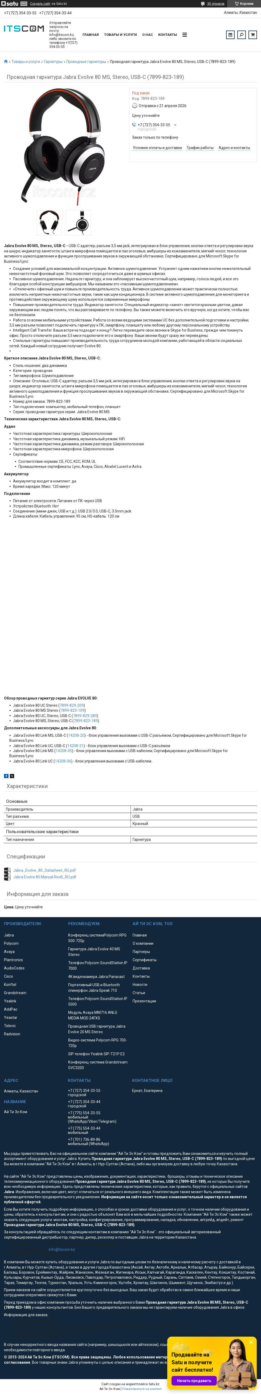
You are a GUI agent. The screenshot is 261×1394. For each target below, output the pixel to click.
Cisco (8, 976)
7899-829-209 (72, 705)
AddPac (10, 1009)
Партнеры (141, 952)
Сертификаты (145, 960)
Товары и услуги (120, 35)
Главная (91, 35)
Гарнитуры (53, 62)
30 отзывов (216, 4)
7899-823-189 (86, 721)
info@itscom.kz (62, 1249)
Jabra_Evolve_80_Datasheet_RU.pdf (44, 870)
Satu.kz (154, 1384)
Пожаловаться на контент (142, 1389)
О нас (147, 35)
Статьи (139, 993)
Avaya (9, 952)
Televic (10, 1026)
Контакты (167, 35)
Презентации (144, 1001)
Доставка (141, 968)
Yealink (10, 1001)
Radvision (12, 1034)
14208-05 (64, 751)
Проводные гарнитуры (86, 62)
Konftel (10, 984)
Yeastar (10, 1017)
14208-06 (63, 761)
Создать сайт (40, 4)
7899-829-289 (85, 716)
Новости (140, 984)
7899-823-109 (72, 710)
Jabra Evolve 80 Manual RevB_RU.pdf (44, 877)
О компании (143, 943)
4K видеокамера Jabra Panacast (96, 976)
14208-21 (75, 746)
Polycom (11, 943)
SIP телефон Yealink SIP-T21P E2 (96, 1054)
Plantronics (13, 960)
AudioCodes (14, 968)
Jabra (9, 935)
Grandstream (15, 993)
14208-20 (76, 735)
